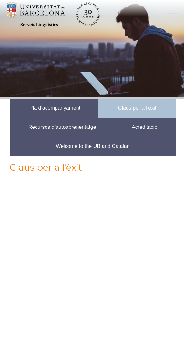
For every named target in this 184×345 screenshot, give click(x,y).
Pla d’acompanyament (54, 108)
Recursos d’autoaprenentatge (62, 127)
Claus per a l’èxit (137, 108)
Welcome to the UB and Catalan (92, 146)
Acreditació (144, 127)
